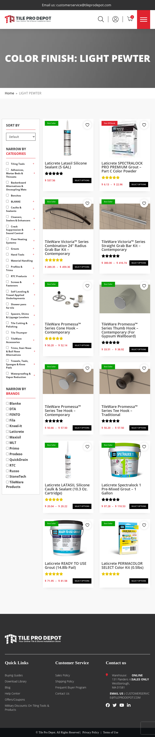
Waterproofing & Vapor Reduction (18, 375)
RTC (11, 465)
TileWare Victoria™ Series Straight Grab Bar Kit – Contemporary (123, 245)
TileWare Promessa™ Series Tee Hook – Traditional (120, 410)
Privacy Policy (91, 732)
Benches (13, 195)
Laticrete (15, 431)
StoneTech (16, 476)
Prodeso (14, 454)
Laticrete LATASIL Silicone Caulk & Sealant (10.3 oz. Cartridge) (67, 489)
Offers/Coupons (15, 699)
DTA (11, 409)
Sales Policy (62, 675)
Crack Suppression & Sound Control (14, 230)
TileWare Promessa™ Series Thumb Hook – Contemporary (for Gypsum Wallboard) (120, 330)
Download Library (15, 681)
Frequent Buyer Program (70, 687)
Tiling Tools (15, 164)
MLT (11, 442)
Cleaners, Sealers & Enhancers (18, 218)
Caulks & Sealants (13, 209)
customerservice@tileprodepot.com (83, 5)
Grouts (12, 248)
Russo (12, 471)
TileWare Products (14, 484)
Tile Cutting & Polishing (16, 324)
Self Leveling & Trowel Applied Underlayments (17, 295)
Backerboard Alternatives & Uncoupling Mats (16, 186)
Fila (10, 420)
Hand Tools (15, 254)
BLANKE (13, 201)
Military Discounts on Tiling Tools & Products (27, 708)
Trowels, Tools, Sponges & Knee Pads (17, 364)
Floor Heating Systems (16, 241)
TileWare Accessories (14, 340)
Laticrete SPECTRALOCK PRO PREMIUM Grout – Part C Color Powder (122, 167)
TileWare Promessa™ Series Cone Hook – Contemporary (63, 328)
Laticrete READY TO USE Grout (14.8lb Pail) (65, 565)
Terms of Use (110, 732)
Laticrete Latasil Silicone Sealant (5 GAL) (66, 165)
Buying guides (14, 675)
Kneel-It (14, 426)
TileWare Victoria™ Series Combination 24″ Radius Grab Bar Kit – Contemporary (67, 247)
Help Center (12, 693)
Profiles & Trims (14, 268)
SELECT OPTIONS (82, 180)
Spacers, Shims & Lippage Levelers (17, 315)
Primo (12, 448)
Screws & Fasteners (14, 283)
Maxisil (13, 437)
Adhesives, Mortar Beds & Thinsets (15, 173)
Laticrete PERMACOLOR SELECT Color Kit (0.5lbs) (122, 565)
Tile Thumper (16, 332)
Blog (7, 687)
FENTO (13, 414)
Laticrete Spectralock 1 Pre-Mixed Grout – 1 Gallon (121, 489)
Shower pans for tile (16, 306)
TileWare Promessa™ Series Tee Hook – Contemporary (63, 410)
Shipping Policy (64, 681)
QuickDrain (17, 459)
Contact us (62, 693)
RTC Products (16, 276)
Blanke (13, 403)
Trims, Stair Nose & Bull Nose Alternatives (18, 351)
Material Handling (19, 260)
